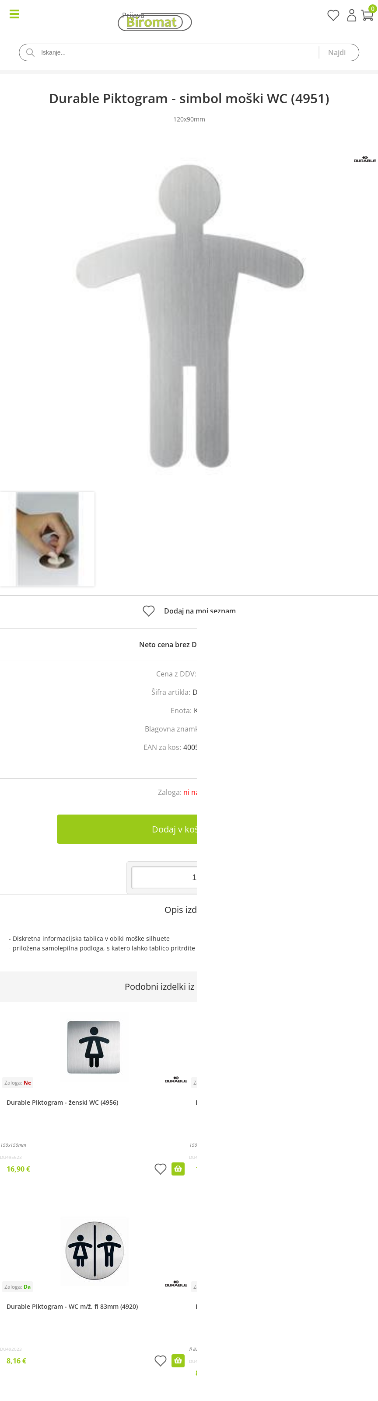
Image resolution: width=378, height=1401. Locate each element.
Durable (219, 729)
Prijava (351, 15)
